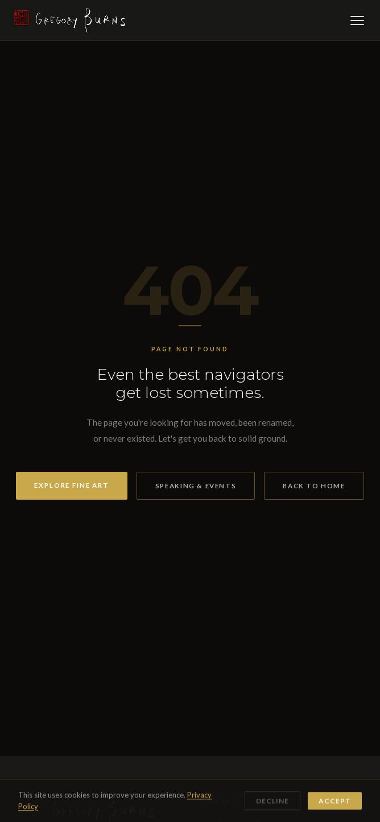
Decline (272, 802)
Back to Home (314, 485)
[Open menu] (357, 20)
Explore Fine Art (71, 485)
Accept (335, 802)
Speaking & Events (195, 485)
